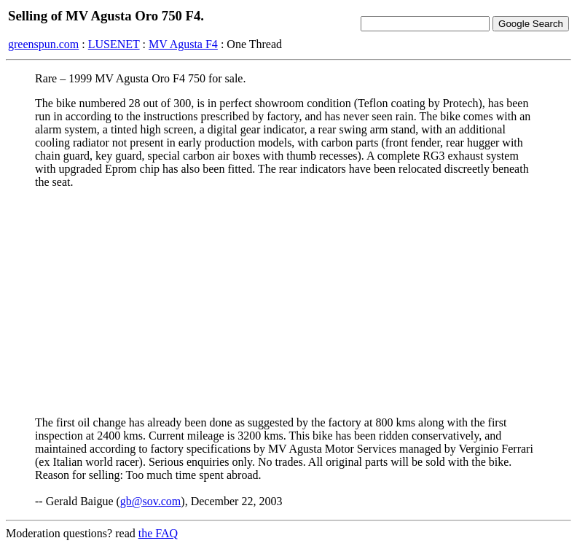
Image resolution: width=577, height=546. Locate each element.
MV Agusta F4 (183, 44)
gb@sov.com (150, 501)
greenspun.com (43, 44)
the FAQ (158, 533)
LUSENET (114, 44)
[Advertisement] (288, 302)
